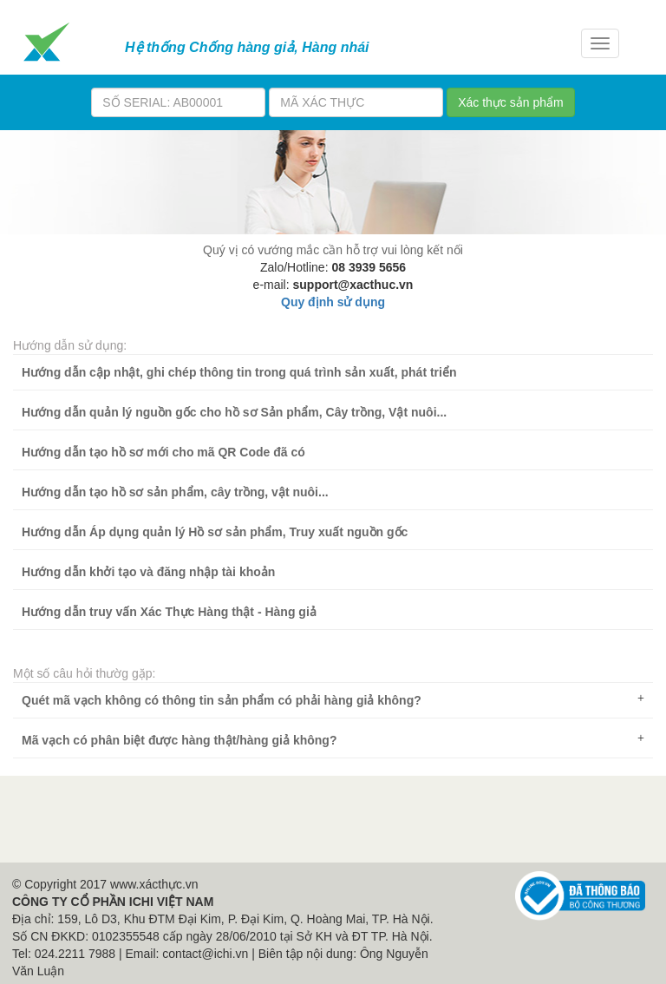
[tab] (333, 700)
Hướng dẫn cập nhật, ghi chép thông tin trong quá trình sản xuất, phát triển (239, 372)
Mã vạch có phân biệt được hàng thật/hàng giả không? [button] (333, 739)
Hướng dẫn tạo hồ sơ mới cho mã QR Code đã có (163, 452)
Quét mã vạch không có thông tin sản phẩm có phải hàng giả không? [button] (333, 699)
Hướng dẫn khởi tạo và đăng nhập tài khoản (148, 572)
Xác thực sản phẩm (511, 102)
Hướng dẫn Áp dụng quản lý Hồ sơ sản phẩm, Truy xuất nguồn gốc (215, 532)
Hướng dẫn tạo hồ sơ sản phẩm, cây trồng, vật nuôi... (175, 492)
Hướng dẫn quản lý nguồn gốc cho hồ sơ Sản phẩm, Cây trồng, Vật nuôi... (234, 412)
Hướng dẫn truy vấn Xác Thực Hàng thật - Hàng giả (169, 612)
